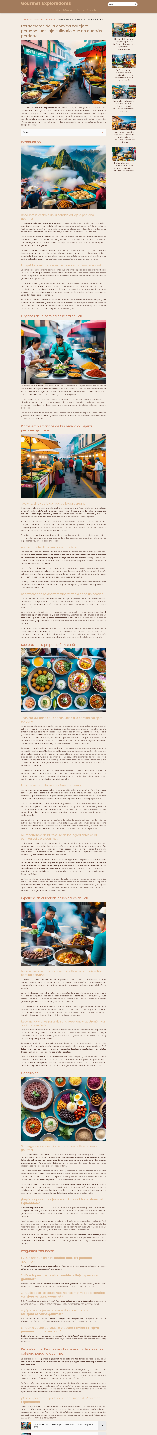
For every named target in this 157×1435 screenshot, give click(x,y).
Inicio (58, 10)
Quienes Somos (93, 10)
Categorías (67, 10)
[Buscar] (135, 4)
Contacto (80, 10)
